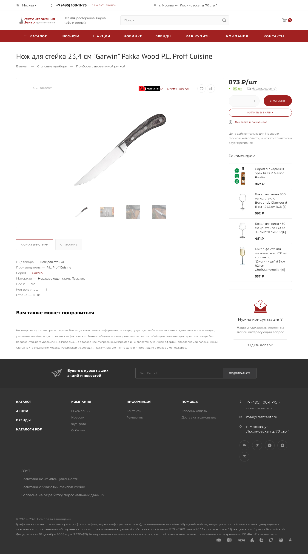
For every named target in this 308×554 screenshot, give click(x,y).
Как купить (198, 36)
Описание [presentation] (68, 244)
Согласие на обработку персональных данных (62, 495)
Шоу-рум (71, 36)
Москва (28, 5)
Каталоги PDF (29, 429)
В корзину (278, 100)
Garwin (37, 273)
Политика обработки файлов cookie (53, 487)
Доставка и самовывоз (251, 122)
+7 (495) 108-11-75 (71, 5)
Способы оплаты (194, 411)
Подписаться (239, 373)
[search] (224, 20)
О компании (81, 411)
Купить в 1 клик (260, 112)
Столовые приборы (52, 66)
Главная (22, 66)
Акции (22, 411)
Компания (237, 36)
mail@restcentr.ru (261, 417)
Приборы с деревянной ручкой (100, 66)
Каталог (23, 402)
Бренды (163, 36)
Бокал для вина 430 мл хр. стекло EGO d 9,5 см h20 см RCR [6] (270, 228)
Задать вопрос (260, 345)
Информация (138, 402)
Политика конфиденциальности (49, 479)
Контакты (274, 36)
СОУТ (25, 471)
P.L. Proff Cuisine (164, 89)
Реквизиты (134, 417)
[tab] (35, 245)
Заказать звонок (104, 5)
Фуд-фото (78, 424)
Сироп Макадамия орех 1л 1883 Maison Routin (270, 173)
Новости (77, 417)
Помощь (190, 402)
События (78, 430)
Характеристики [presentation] (34, 244)
